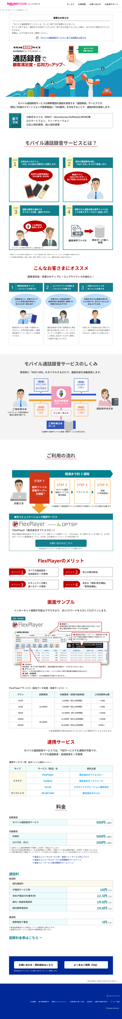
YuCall (48, 787)
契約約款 (89, 1001)
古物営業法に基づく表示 (77, 1001)
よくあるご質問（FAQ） (86, 964)
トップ (2, 10)
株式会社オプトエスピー (91, 774)
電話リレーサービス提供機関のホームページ (54, 862)
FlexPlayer (48, 774)
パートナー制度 (114, 1001)
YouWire (47, 780)
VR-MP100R (48, 793)
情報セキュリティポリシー (59, 1001)
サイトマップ (114, 996)
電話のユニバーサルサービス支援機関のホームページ (57, 859)
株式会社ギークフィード (91, 780)
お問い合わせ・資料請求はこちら (36, 964)
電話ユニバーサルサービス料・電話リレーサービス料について (61, 856)
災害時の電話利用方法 (101, 1001)
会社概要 (33, 1001)
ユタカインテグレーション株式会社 (91, 787)
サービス (8, 10)
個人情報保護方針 (43, 1001)
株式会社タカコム (91, 793)
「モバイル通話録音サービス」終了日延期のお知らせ (62, 37)
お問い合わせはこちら (61, 543)
